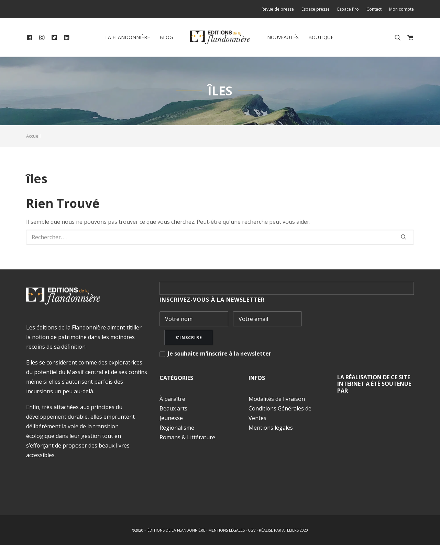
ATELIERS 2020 (295, 530)
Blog (166, 37)
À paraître (172, 399)
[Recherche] (220, 237)
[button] (30, 37)
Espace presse (315, 9)
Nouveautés (283, 37)
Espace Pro (348, 9)
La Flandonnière (127, 37)
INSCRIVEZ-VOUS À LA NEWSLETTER (212, 299)
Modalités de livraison (277, 399)
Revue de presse (278, 9)
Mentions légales (271, 427)
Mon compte (401, 9)
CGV (252, 530)
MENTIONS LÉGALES (226, 530)
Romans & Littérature (187, 437)
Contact (374, 9)
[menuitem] (279, 9)
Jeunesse (171, 418)
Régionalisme (177, 427)
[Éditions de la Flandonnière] (220, 37)
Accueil (33, 136)
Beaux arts (173, 408)
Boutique (320, 37)
